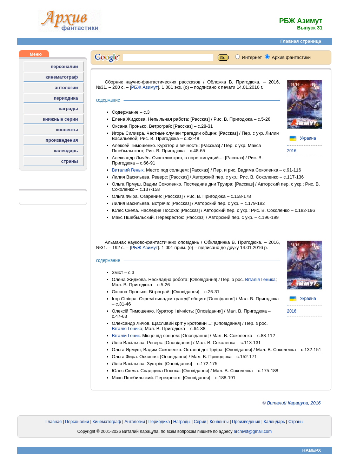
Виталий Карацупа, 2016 (294, 403)
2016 (292, 150)
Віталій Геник (126, 335)
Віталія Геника (260, 279)
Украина (301, 138)
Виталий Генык (128, 170)
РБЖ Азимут (144, 87)
